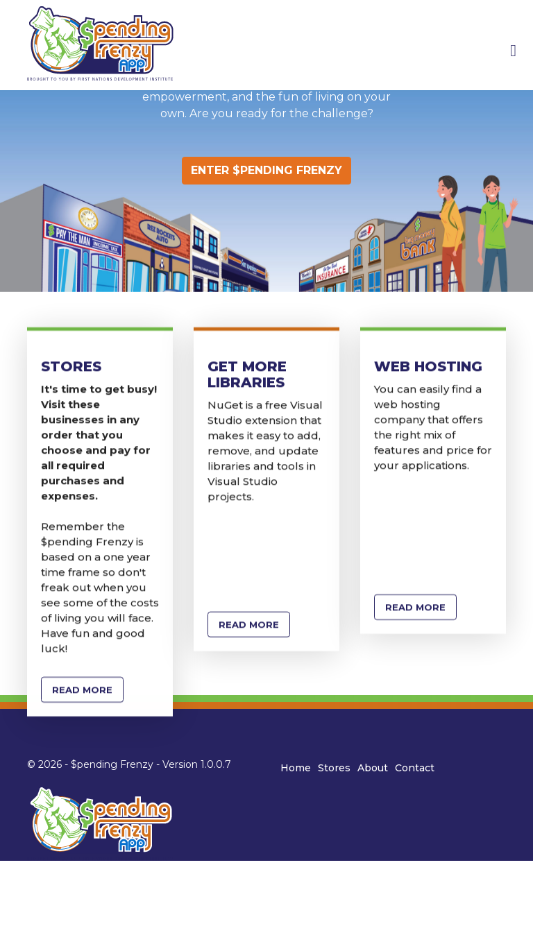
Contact (414, 768)
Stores (334, 768)
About (372, 768)
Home (295, 768)
